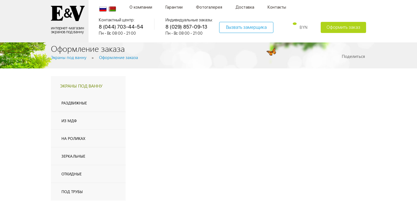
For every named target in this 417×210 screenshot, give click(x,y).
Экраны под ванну (68, 57)
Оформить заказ (343, 27)
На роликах (73, 138)
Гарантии (174, 7)
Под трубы (72, 191)
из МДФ (69, 120)
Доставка (244, 7)
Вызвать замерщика (246, 27)
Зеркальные (73, 156)
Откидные (71, 173)
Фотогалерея (209, 7)
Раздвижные (74, 103)
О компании (140, 7)
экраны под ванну (81, 86)
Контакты (277, 7)
